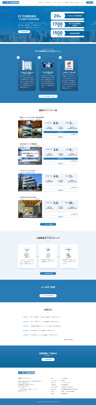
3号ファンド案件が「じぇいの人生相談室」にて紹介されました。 (45, 321)
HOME (52, 378)
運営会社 (71, 2)
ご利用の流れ (47, 2)
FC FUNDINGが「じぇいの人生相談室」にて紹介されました (43, 335)
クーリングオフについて (66, 382)
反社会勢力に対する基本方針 (67, 387)
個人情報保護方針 (64, 384)
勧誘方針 (63, 380)
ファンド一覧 (54, 2)
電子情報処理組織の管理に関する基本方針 (69, 389)
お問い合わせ (77, 2)
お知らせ (59, 2)
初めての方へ (41, 2)
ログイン (82, 2)
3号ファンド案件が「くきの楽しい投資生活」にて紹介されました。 (45, 317)
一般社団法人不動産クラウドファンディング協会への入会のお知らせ (45, 326)
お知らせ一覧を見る (68, 339)
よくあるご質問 (65, 2)
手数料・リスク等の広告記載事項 (67, 391)
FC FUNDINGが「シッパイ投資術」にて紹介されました (42, 330)
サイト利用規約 (64, 378)
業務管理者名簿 (64, 393)
